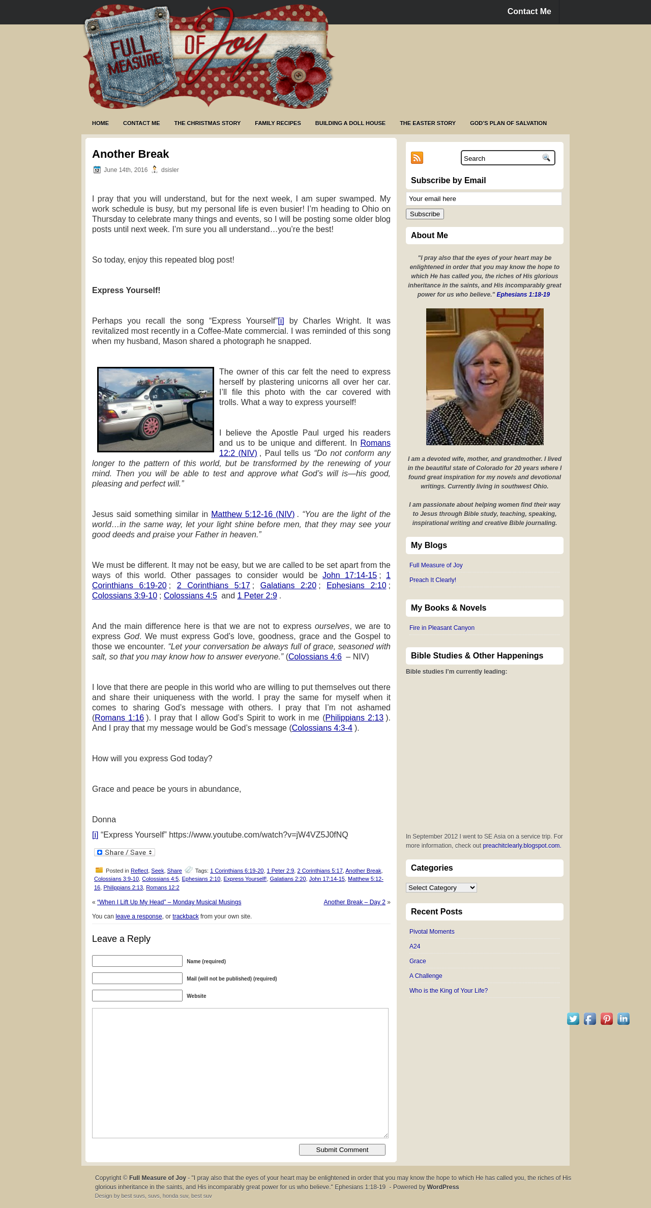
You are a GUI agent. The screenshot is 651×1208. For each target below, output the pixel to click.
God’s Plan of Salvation (508, 123)
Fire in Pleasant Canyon (442, 627)
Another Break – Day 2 (355, 902)
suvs (154, 1196)
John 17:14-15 (349, 575)
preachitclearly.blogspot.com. (522, 845)
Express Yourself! (245, 879)
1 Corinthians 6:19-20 (236, 871)
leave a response (138, 916)
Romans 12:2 (162, 887)
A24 (414, 946)
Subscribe (425, 214)
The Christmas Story (207, 123)
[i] (281, 321)
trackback (185, 916)
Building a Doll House (350, 123)
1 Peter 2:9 (257, 595)
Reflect (139, 871)
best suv (201, 1196)
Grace (417, 961)
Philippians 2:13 (355, 717)
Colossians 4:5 (190, 595)
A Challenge (425, 976)
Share (174, 871)
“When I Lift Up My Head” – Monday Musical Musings (169, 902)
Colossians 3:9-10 (124, 595)
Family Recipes (278, 123)
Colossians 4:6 (315, 656)
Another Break (363, 871)
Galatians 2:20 (288, 585)
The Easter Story (428, 123)
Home (100, 123)
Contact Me (529, 11)
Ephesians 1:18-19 (523, 294)
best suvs (132, 1196)
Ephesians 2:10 (356, 585)
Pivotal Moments (432, 931)
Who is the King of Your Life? (448, 990)
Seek (157, 871)
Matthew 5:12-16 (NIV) (252, 514)
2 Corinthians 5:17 (213, 585)
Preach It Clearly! (432, 580)
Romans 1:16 (119, 717)
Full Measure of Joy (436, 565)
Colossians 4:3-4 (322, 728)
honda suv (175, 1196)
